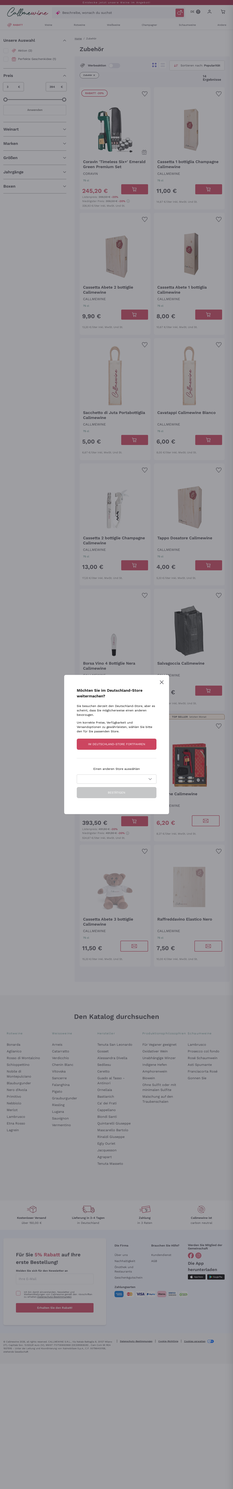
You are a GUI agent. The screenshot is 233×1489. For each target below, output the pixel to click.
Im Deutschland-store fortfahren (116, 744)
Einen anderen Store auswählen (116, 768)
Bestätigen (116, 792)
